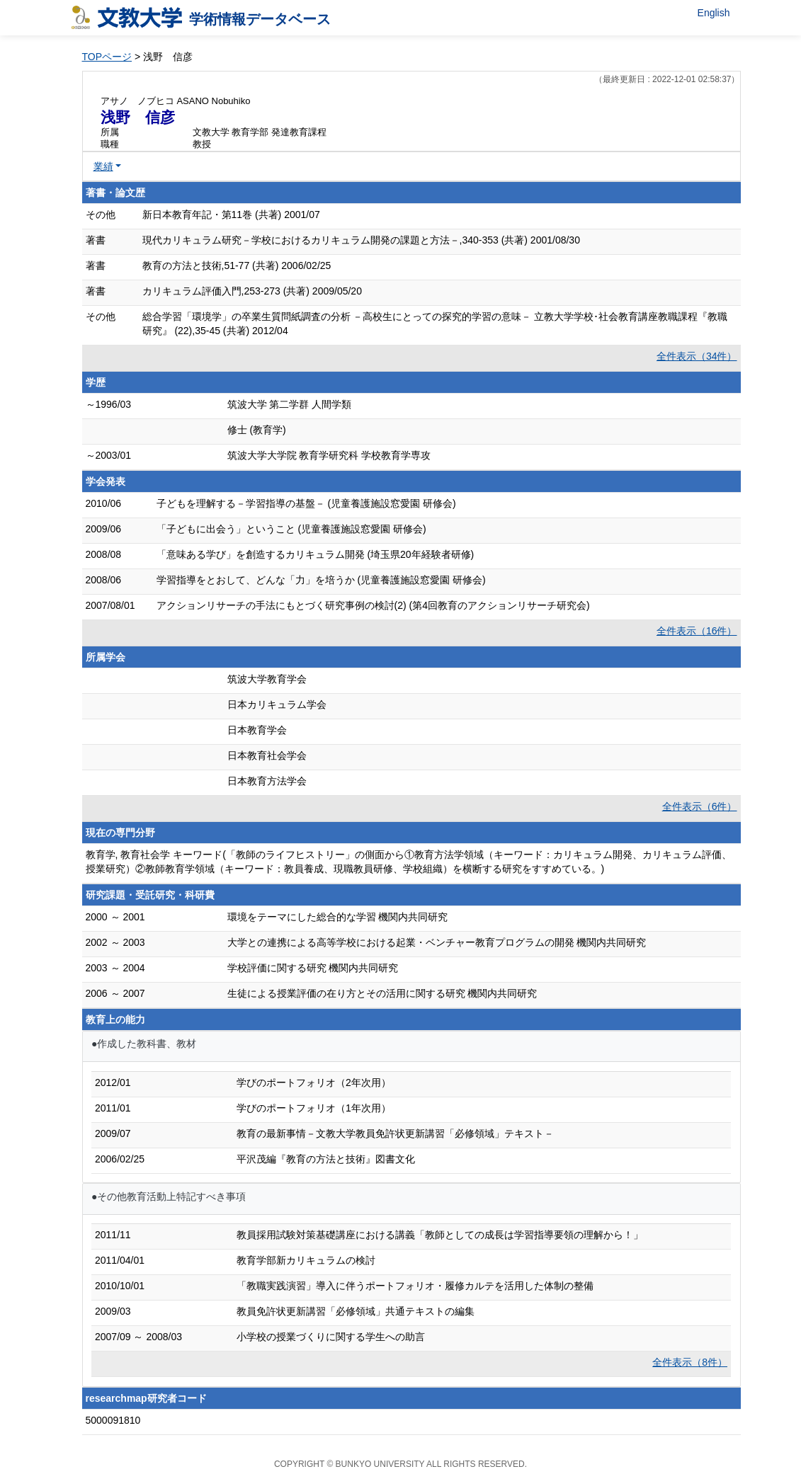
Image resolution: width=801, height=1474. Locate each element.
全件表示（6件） (699, 806)
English (714, 12)
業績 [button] (103, 166)
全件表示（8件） (689, 1362)
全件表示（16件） (697, 630)
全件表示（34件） (697, 356)
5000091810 (113, 1420)
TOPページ (107, 56)
